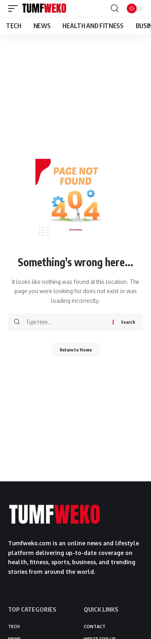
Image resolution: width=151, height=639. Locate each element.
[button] (15, 8)
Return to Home (76, 349)
